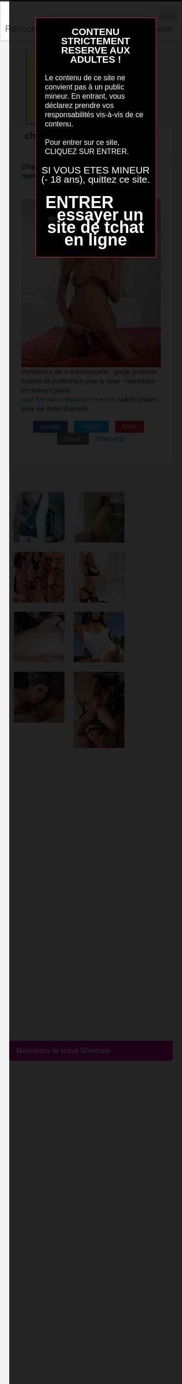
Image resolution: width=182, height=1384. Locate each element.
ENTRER (79, 202)
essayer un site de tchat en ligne (95, 227)
